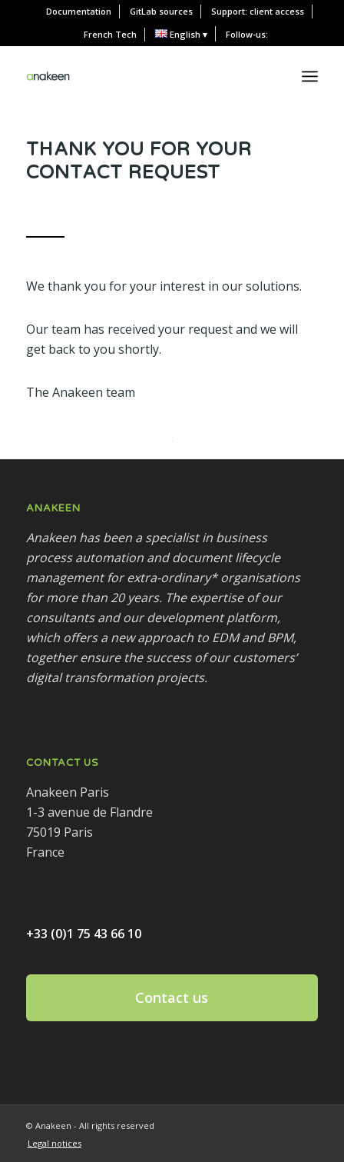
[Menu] (310, 76)
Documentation (78, 11)
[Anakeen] (48, 76)
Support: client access (257, 11)
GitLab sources (161, 11)
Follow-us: (247, 34)
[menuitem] (79, 11)
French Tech (110, 34)
